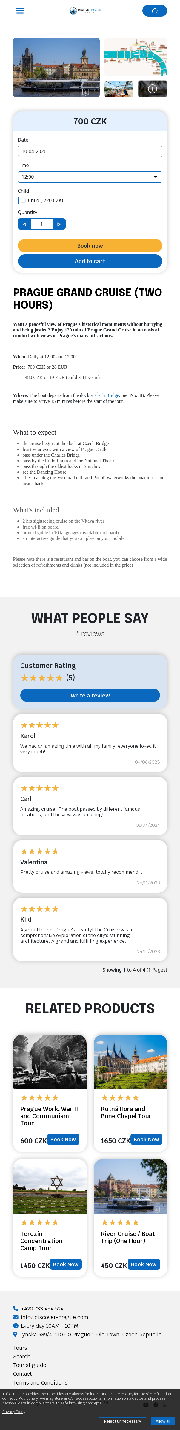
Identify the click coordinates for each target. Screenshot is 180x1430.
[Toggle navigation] (20, 10)
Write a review (90, 695)
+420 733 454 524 (38, 1308)
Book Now (63, 1139)
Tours (20, 1348)
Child (23, 191)
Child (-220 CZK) (45, 200)
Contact (22, 1374)
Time (23, 165)
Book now (90, 245)
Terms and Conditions (40, 1382)
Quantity (27, 212)
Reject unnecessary (122, 1421)
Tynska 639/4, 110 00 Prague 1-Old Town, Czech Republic (87, 1334)
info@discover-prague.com (50, 1317)
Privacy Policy (13, 1411)
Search (22, 1356)
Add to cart (90, 261)
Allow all (163, 1421)
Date (23, 139)
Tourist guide (29, 1365)
